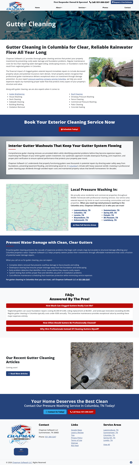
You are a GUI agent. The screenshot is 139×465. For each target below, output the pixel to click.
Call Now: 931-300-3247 (81, 412)
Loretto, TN (79, 215)
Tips (73, 435)
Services (14, 31)
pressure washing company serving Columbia (47, 79)
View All (106, 444)
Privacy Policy (76, 438)
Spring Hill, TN (110, 212)
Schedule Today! (69, 129)
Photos (105, 7)
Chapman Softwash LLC (22, 462)
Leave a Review (77, 432)
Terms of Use (76, 440)
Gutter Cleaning (23, 31)
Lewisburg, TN (110, 220)
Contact (128, 7)
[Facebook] (131, 462)
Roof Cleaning (77, 94)
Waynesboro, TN (81, 217)
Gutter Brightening (16, 94)
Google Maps (76, 430)
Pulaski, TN (109, 215)
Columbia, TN (80, 212)
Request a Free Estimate (122, 2)
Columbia (73, 166)
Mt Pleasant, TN (111, 217)
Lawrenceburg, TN (82, 210)
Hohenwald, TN (81, 220)
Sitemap (74, 443)
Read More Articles (18, 373)
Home (37, 7)
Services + (82, 7)
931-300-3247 (84, 279)
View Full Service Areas (84, 225)
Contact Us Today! (55, 412)
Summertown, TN (111, 210)
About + (59, 7)
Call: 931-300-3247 (99, 2)
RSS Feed (75, 445)
